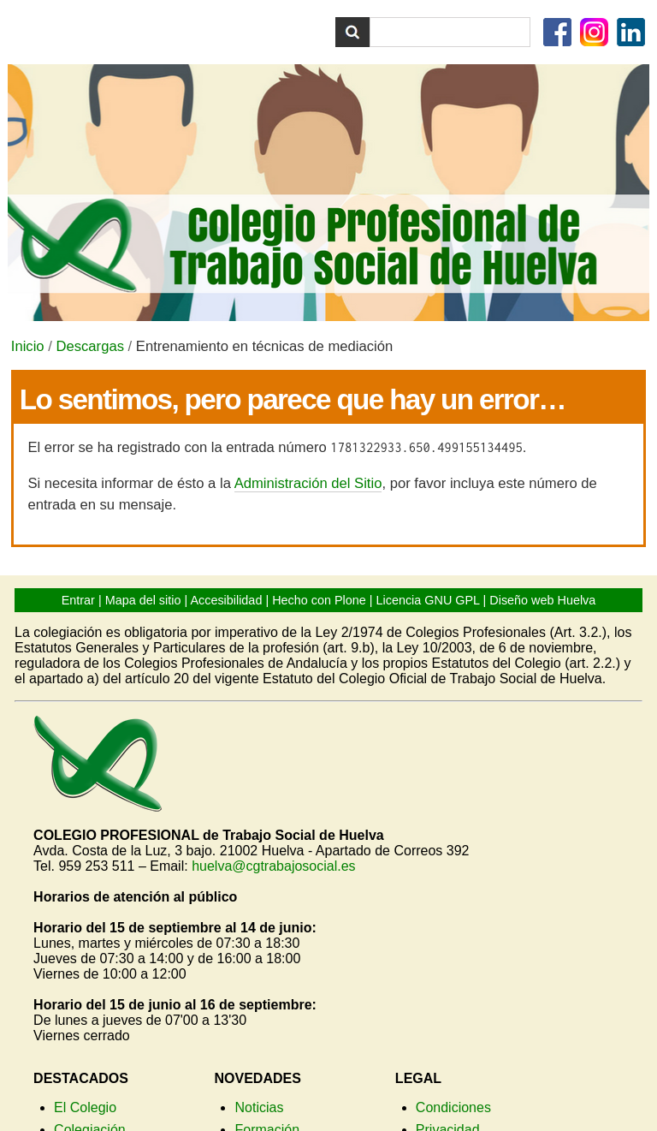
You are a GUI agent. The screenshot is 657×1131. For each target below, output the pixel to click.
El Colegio (85, 1107)
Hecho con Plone (319, 600)
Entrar (78, 600)
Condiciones (453, 1107)
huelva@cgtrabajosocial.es (273, 866)
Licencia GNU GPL (428, 600)
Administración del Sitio (308, 483)
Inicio (27, 346)
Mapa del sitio (143, 600)
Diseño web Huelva (542, 600)
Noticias (258, 1107)
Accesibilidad (226, 600)
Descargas (89, 346)
